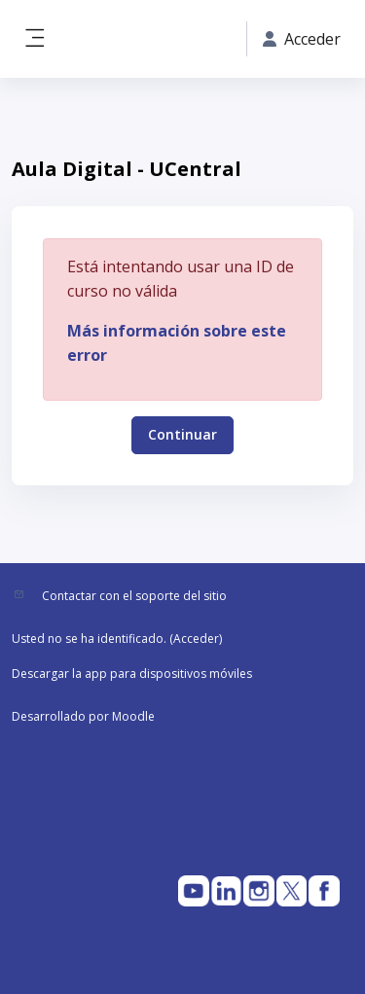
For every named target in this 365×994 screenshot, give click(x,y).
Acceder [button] (302, 39)
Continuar (182, 434)
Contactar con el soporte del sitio (134, 595)
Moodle (133, 716)
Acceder (196, 638)
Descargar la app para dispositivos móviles (132, 673)
